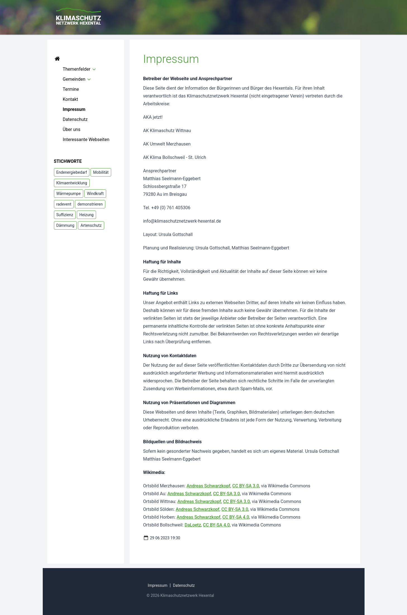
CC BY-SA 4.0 (235, 517)
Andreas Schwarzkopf (208, 485)
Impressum (74, 109)
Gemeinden (74, 79)
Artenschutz (90, 225)
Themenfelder (77, 69)
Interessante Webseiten (86, 139)
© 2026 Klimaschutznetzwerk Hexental (180, 595)
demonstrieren (90, 204)
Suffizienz (64, 215)
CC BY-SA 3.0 (245, 485)
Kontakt (70, 99)
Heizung (86, 215)
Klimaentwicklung (71, 183)
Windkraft (95, 193)
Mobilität (100, 172)
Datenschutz (75, 119)
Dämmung (65, 225)
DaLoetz (193, 525)
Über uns (71, 129)
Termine (71, 89)
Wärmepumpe (68, 193)
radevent (64, 204)
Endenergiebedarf (71, 172)
